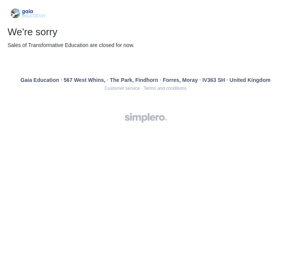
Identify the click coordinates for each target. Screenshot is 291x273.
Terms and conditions (165, 88)
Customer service (122, 88)
